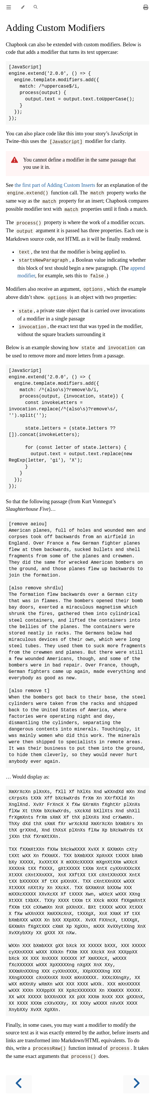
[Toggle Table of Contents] (8, 7)
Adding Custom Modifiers (55, 27)
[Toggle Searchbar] (35, 7)
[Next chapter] (136, 1084)
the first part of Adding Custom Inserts (55, 185)
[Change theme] (22, 7)
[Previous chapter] (19, 1084)
